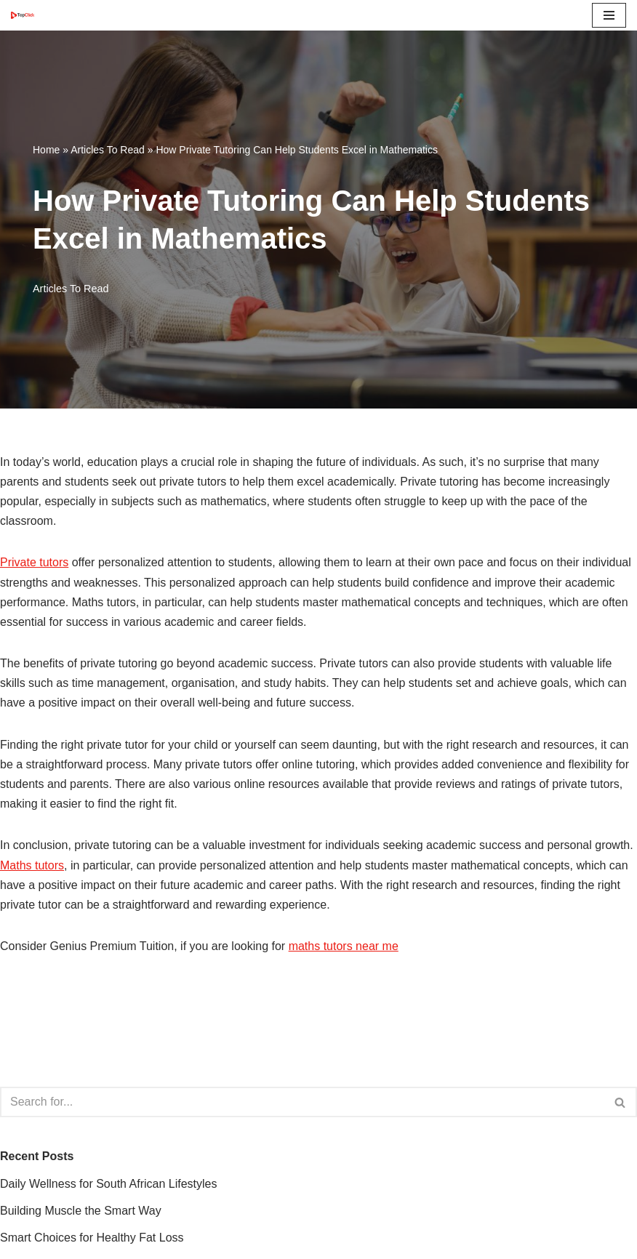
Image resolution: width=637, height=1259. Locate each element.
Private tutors (34, 562)
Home (46, 150)
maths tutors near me (343, 946)
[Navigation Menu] (609, 15)
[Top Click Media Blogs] (26, 15)
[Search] (302, 1102)
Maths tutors (32, 865)
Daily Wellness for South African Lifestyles (108, 1184)
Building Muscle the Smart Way (80, 1210)
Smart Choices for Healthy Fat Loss (92, 1237)
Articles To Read (108, 150)
